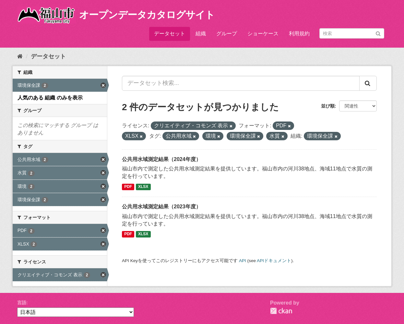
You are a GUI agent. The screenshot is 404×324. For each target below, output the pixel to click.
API (242, 260)
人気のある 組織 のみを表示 (50, 97)
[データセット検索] (351, 33)
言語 (21, 302)
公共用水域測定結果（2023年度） (161, 206)
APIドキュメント (274, 260)
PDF (128, 186)
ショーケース (263, 33)
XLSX (143, 186)
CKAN (281, 310)
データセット (169, 33)
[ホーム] (20, 56)
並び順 (328, 106)
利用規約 (299, 33)
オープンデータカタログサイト (147, 14)
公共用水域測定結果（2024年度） (161, 159)
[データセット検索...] (241, 83)
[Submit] (378, 33)
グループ (226, 33)
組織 (201, 33)
